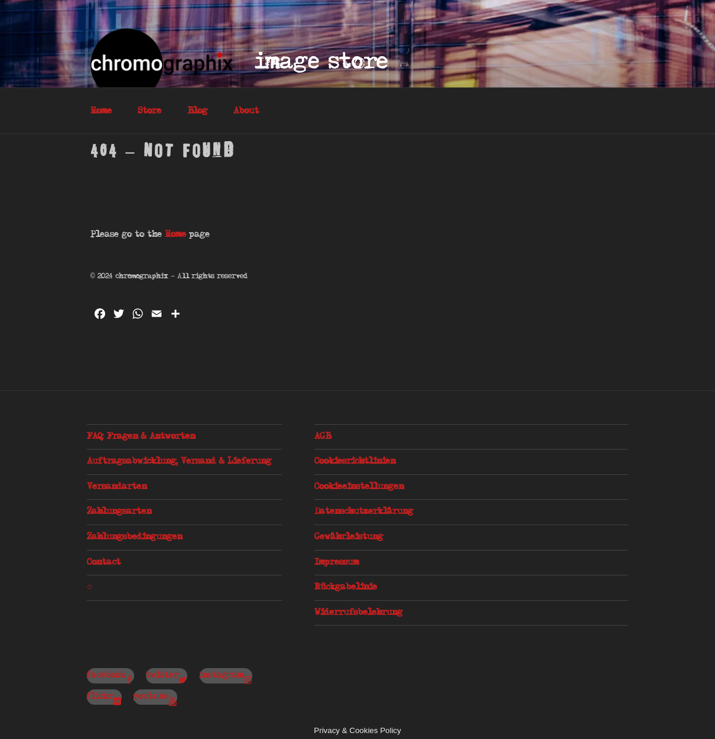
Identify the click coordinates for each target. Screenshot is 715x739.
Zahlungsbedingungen (134, 537)
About (246, 111)
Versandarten (117, 487)
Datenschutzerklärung (363, 511)
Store (149, 111)
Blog (197, 111)
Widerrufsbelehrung (358, 612)
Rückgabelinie (345, 587)
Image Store (322, 62)
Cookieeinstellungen (359, 487)
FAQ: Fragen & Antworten (141, 436)
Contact (104, 562)
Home (101, 111)
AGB (322, 436)
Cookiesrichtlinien (354, 461)
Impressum (336, 562)
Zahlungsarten (119, 511)
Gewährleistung (348, 537)
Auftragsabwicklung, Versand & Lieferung (179, 461)
